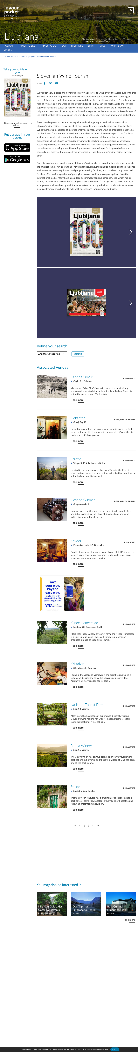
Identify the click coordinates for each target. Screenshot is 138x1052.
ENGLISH (88, 42)
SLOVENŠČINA (103, 42)
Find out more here (100, 1049)
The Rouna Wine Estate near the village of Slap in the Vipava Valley (108, 39)
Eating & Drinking (46, 914)
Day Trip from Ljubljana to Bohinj (84, 908)
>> (97, 825)
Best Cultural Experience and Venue (116, 908)
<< (75, 825)
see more (78, 400)
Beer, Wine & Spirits (124, 420)
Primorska (129, 379)
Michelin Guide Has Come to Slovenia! (50, 908)
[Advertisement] (86, 64)
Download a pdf (17, 76)
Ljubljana (129, 543)
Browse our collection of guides (16, 124)
